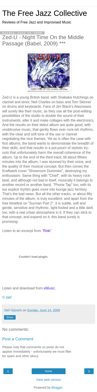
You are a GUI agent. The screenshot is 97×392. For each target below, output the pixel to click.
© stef (7, 297)
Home (48, 371)
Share (9, 317)
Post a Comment (17, 339)
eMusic (49, 288)
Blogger (57, 387)
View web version (48, 379)
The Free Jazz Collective (44, 13)
